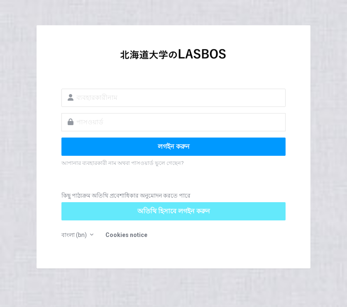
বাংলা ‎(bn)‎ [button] (74, 235)
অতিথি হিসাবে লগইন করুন (173, 211)
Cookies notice (126, 235)
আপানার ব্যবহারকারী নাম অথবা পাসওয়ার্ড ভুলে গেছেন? (122, 163)
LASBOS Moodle (173, 56)
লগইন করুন (174, 146)
